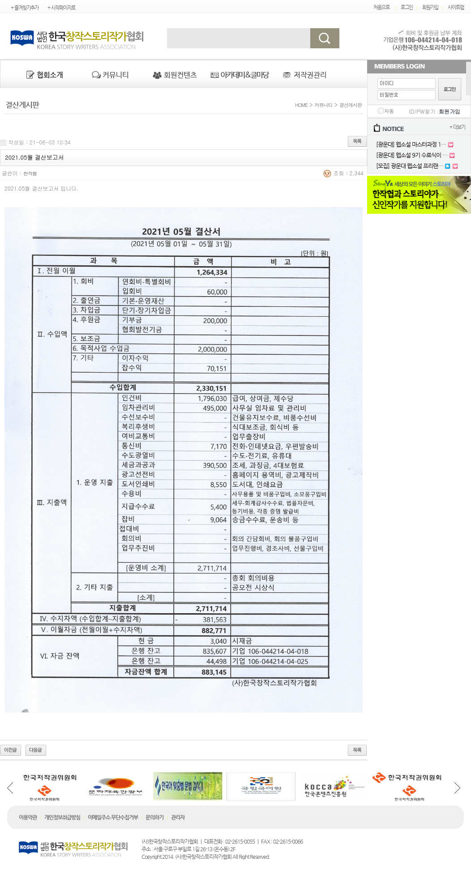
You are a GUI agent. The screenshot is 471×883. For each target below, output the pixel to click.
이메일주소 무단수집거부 (113, 817)
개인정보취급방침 (62, 817)
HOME (300, 105)
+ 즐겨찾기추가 (25, 8)
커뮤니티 (324, 105)
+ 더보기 (457, 127)
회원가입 (430, 7)
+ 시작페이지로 (61, 8)
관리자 (177, 817)
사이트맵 (456, 7)
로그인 (407, 7)
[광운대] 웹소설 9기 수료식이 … (411, 155)
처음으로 (381, 7)
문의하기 (154, 817)
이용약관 (28, 817)
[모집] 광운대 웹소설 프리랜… (409, 165)
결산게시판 (350, 105)
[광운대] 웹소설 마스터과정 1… (411, 144)
